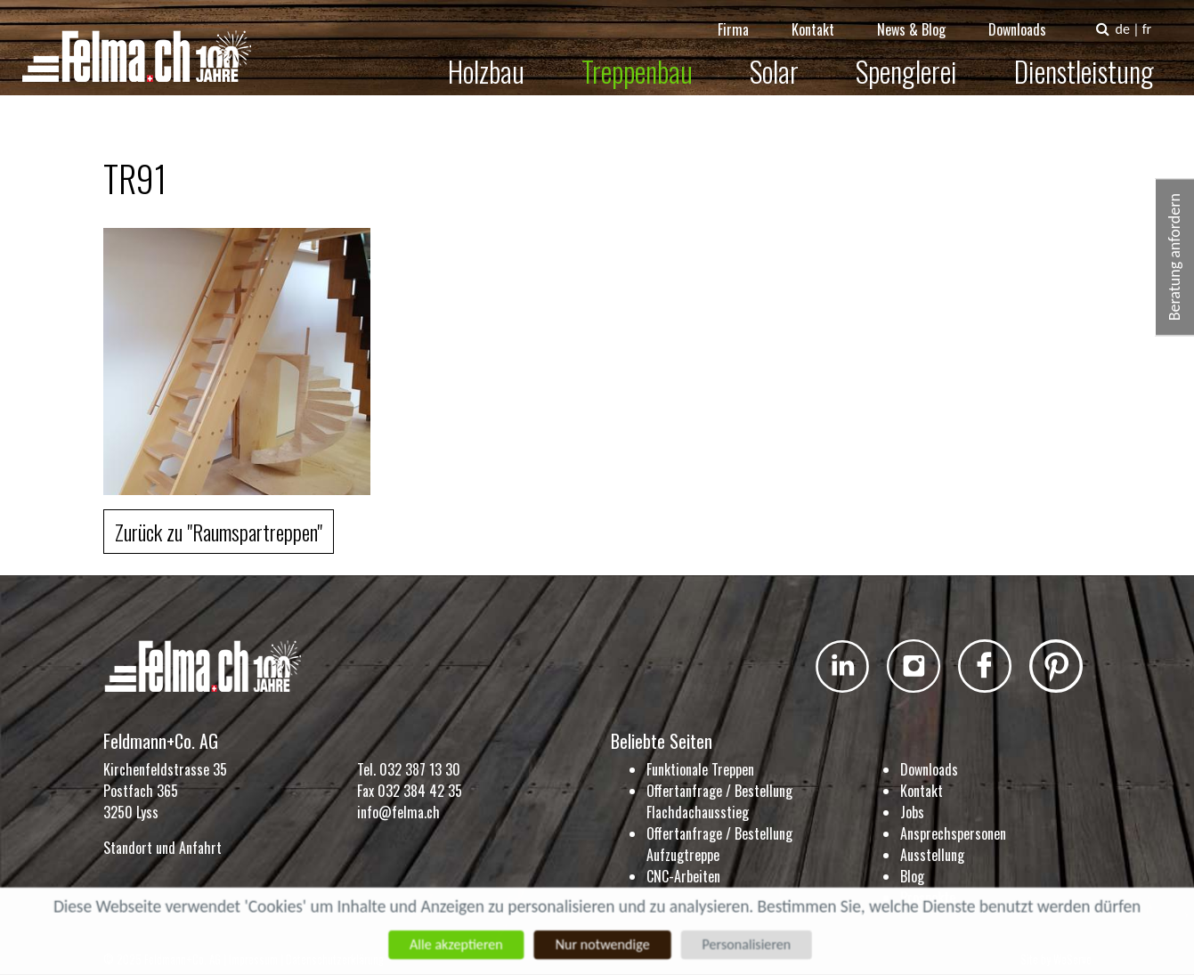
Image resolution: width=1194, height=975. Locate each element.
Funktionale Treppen (700, 769)
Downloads (1029, 17)
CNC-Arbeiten (683, 876)
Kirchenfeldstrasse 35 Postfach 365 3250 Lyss (165, 791)
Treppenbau (648, 59)
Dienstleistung (1096, 59)
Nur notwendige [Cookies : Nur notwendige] (602, 945)
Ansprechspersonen (953, 833)
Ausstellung (932, 854)
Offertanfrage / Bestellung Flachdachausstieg (719, 801)
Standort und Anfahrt (162, 847)
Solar (785, 59)
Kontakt (824, 17)
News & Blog (923, 17)
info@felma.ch (398, 812)
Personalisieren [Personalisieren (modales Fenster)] (750, 945)
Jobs (912, 812)
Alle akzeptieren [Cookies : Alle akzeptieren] (452, 945)
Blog (912, 876)
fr (1157, 17)
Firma (744, 17)
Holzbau (497, 59)
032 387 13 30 (419, 769)
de (1133, 17)
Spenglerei (918, 59)
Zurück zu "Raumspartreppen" (218, 532)
